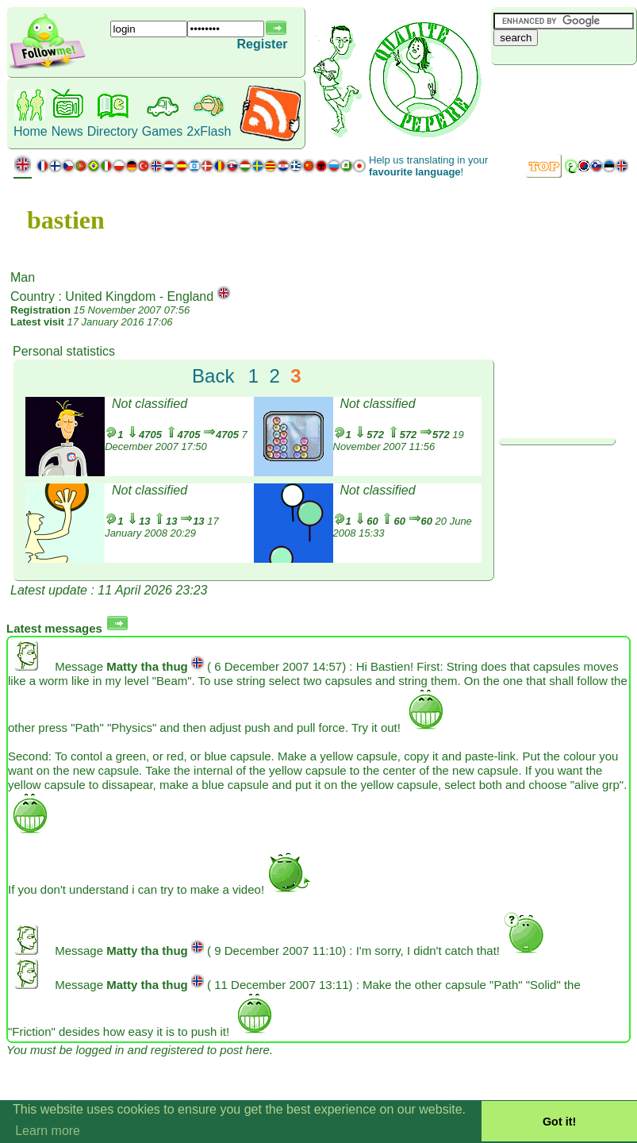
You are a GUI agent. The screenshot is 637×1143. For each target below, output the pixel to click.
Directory (112, 131)
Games (162, 131)
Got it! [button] (559, 1121)
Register (262, 44)
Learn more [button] (47, 1130)
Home (30, 131)
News (67, 131)
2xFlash (208, 131)
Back (213, 376)
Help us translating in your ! (428, 166)
